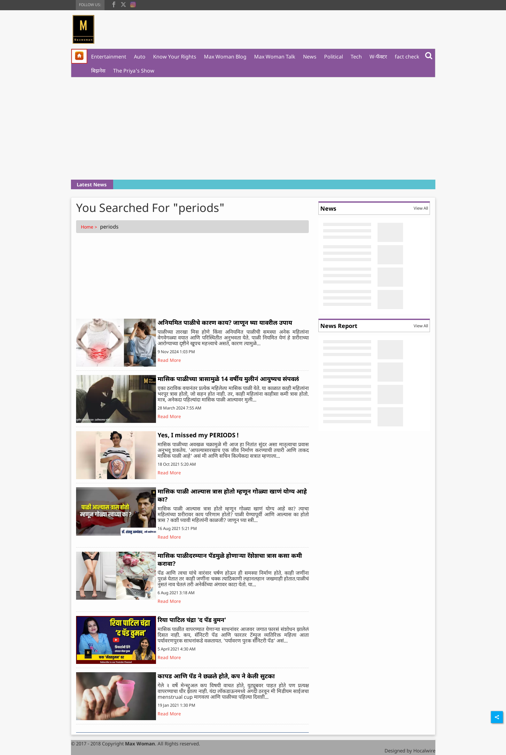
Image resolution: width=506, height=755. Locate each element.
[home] (79, 56)
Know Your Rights (174, 56)
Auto (139, 56)
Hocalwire (424, 750)
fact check (407, 56)
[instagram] (133, 4)
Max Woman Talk (274, 56)
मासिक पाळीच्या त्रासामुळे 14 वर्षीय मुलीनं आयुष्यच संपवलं (228, 379)
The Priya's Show (133, 70)
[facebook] (114, 4)
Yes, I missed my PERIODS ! (198, 435)
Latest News (92, 184)
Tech (356, 56)
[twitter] (123, 4)
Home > (89, 227)
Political (333, 56)
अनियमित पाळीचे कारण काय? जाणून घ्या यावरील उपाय (225, 322)
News (309, 56)
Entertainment (108, 56)
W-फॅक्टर (378, 56)
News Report (338, 326)
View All (421, 208)
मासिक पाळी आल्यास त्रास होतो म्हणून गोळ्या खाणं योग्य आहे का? (232, 495)
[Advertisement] (253, 128)
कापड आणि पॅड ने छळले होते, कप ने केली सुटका (216, 676)
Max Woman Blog (225, 56)
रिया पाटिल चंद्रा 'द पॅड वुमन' (192, 620)
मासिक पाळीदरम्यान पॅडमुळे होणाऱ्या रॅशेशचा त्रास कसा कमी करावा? (230, 559)
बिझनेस (98, 70)
